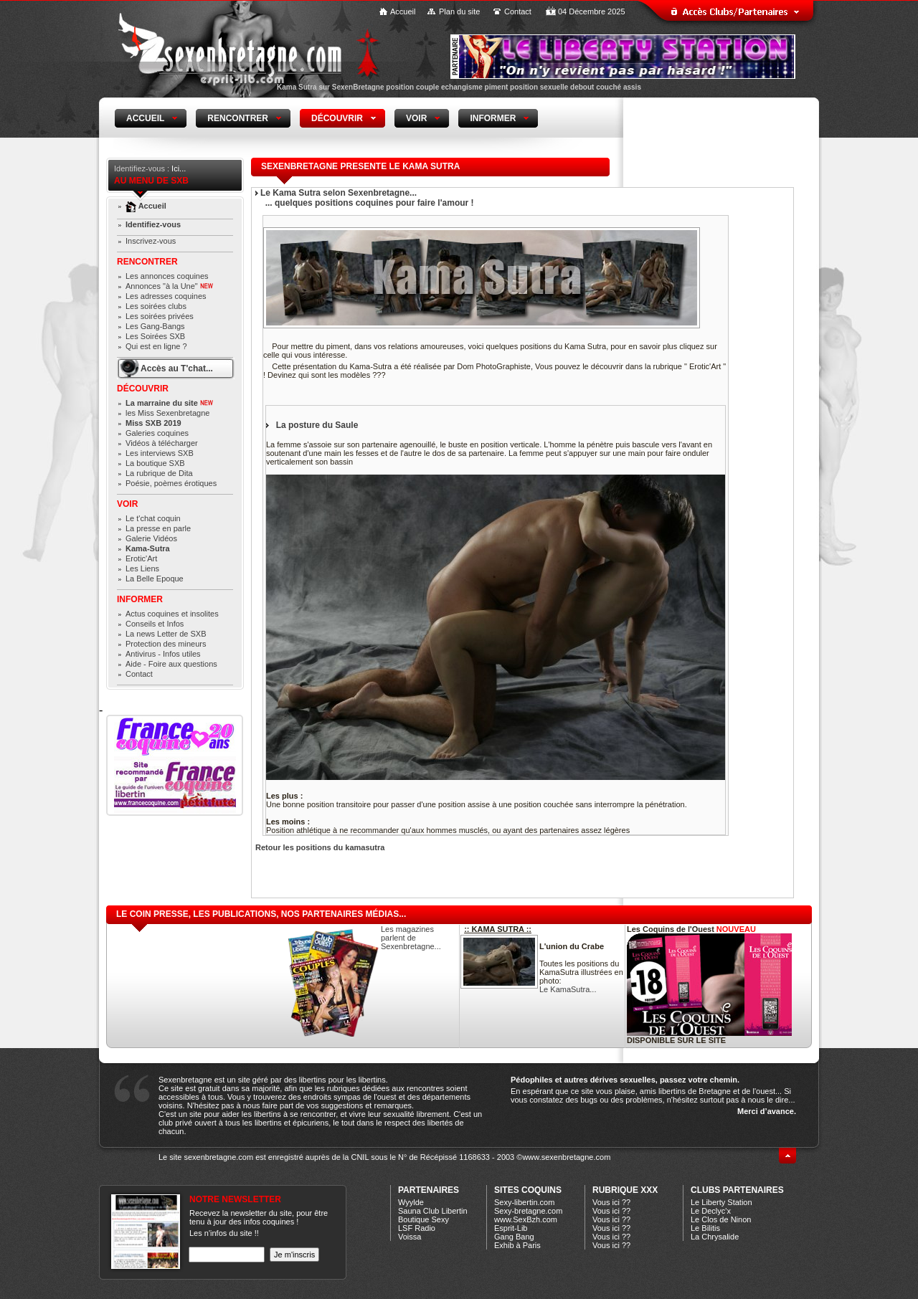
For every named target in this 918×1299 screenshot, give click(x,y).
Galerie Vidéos (151, 538)
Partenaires (428, 1190)
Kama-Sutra (148, 548)
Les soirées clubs (156, 306)
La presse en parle (158, 528)
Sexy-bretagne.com (528, 1211)
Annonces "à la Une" (169, 286)
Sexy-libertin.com (524, 1202)
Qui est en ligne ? (156, 346)
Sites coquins (528, 1190)
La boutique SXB (155, 463)
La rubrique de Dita (159, 473)
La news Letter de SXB (166, 633)
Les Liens (142, 568)
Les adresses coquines (166, 296)
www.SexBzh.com (525, 1219)
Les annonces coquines (167, 276)
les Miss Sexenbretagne (167, 413)
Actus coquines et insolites (172, 613)
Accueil (402, 11)
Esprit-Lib (510, 1228)
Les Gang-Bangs (155, 326)
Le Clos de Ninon (721, 1219)
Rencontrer (147, 262)
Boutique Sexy (423, 1219)
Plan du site (459, 11)
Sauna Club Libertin (433, 1211)
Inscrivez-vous (151, 241)
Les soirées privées (160, 316)
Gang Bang (514, 1236)
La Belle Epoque (155, 578)
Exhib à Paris (517, 1245)
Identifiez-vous (153, 224)
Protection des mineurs (166, 643)
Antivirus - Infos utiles (163, 654)
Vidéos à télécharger (162, 443)
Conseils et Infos (155, 623)
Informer (140, 599)
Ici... (178, 168)
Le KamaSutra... (568, 989)
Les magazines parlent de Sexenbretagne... (411, 938)
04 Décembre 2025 (591, 11)
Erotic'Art (141, 558)
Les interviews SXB (160, 453)
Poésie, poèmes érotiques (171, 483)
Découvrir (143, 389)
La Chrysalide (715, 1236)
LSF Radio (416, 1228)
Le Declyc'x (711, 1211)
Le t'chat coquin (153, 518)
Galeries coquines (157, 433)
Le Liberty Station (721, 1202)
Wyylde (411, 1202)
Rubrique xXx (625, 1190)
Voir (127, 504)
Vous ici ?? (611, 1202)
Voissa (409, 1236)
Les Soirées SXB (155, 336)
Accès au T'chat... (177, 368)
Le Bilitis (705, 1228)
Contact (517, 11)
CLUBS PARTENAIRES (737, 1190)
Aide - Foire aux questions (171, 664)
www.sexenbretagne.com (566, 1157)
